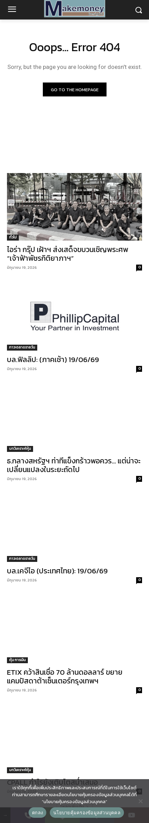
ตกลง (37, 812)
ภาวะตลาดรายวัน (22, 347)
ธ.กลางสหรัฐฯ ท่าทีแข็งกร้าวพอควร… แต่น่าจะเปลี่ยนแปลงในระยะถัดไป (74, 465)
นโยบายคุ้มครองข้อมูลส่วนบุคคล (86, 812)
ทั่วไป (13, 237)
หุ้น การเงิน (17, 660)
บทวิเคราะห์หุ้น (20, 448)
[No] (140, 801)
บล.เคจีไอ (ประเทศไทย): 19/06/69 (57, 570)
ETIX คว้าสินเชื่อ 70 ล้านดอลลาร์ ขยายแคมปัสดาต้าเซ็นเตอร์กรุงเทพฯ (65, 676)
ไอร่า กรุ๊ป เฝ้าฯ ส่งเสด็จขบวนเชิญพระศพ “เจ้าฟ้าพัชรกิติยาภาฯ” (67, 254)
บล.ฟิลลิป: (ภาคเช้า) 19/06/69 (53, 359)
